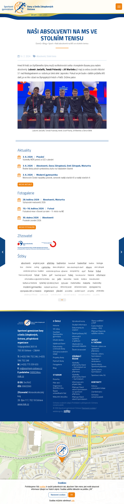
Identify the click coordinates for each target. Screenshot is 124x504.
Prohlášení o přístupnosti (81, 403)
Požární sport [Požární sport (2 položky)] (80, 291)
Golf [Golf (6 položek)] (50, 275)
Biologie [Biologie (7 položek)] (100, 263)
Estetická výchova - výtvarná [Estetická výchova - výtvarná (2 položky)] (56, 271)
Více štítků (62, 299)
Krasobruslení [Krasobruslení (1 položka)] (94, 279)
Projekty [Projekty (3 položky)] (91, 291)
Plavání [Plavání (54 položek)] (59, 291)
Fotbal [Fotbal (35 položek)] (98, 271)
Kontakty (96, 382)
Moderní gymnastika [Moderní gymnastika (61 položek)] (32, 287)
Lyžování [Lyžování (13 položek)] (64, 283)
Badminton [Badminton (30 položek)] (61, 263)
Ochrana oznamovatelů (97, 396)
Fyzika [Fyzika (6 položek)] (44, 275)
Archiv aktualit (25, 184)
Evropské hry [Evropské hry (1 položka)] (74, 271)
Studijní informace (79, 325)
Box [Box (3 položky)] (21, 267)
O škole (57, 321)
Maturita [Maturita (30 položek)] (86, 283)
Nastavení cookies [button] (89, 408)
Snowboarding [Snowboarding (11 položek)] (84, 295)
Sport (50, 43)
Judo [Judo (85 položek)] (59, 279)
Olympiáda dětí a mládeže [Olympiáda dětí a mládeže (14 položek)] (30, 291)
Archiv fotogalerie (27, 227)
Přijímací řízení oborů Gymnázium (79, 398)
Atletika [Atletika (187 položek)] (50, 263)
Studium (57, 375)
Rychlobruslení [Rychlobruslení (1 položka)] (56, 295)
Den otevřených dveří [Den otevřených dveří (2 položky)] (75, 267)
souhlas (43, 486)
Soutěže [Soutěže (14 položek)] (96, 295)
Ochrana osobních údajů (62, 403)
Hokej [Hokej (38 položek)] (70, 275)
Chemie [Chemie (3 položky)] (28, 267)
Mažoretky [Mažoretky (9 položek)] (97, 283)
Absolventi (41, 56)
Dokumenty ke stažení (78, 329)
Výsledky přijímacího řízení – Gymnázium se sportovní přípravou (79, 367)
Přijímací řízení (76, 357)
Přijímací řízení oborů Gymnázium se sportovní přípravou (79, 390)
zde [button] (72, 500)
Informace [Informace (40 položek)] (101, 275)
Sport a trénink (96, 341)
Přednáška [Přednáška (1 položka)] (100, 291)
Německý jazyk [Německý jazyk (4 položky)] (66, 287)
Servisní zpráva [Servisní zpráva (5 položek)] (70, 295)
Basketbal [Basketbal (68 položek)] (82, 263)
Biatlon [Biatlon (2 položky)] (91, 263)
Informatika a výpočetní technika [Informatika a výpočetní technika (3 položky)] (37, 279)
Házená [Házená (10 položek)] (91, 275)
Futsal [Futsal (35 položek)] (36, 275)
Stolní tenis (51, 56)
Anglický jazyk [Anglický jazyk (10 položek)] (38, 263)
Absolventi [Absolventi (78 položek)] (25, 263)
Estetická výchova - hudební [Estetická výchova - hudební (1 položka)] (33, 271)
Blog (45, 43)
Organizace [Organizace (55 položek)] (49, 291)
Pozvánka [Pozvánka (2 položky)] (68, 291)
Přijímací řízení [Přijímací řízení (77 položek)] (30, 295)
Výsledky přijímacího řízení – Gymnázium (79, 377)
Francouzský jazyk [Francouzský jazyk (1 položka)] (25, 275)
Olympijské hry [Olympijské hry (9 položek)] (95, 287)
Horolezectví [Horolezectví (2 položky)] (80, 275)
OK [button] (71, 495)
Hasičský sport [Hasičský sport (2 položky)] (60, 275)
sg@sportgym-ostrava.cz (31, 368)
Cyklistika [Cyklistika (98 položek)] (46, 267)
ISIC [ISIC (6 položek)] (53, 279)
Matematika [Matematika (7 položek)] (75, 283)
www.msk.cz (23, 404)
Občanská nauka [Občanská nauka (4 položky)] (80, 287)
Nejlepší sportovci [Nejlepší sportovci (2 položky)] (51, 287)
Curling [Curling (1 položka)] (36, 267)
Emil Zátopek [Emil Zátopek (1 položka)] (99, 267)
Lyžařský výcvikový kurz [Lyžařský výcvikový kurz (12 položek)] (49, 283)
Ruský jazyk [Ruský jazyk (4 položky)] (44, 295)
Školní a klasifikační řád (59, 392)
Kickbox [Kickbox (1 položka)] (84, 279)
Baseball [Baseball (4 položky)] (71, 263)
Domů (38, 43)
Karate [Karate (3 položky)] (76, 279)
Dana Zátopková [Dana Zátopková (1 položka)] (59, 267)
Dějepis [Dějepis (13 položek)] (89, 267)
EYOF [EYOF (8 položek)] (83, 271)
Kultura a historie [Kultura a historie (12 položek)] (30, 283)
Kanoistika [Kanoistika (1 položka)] (67, 279)
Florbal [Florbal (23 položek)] (90, 271)
